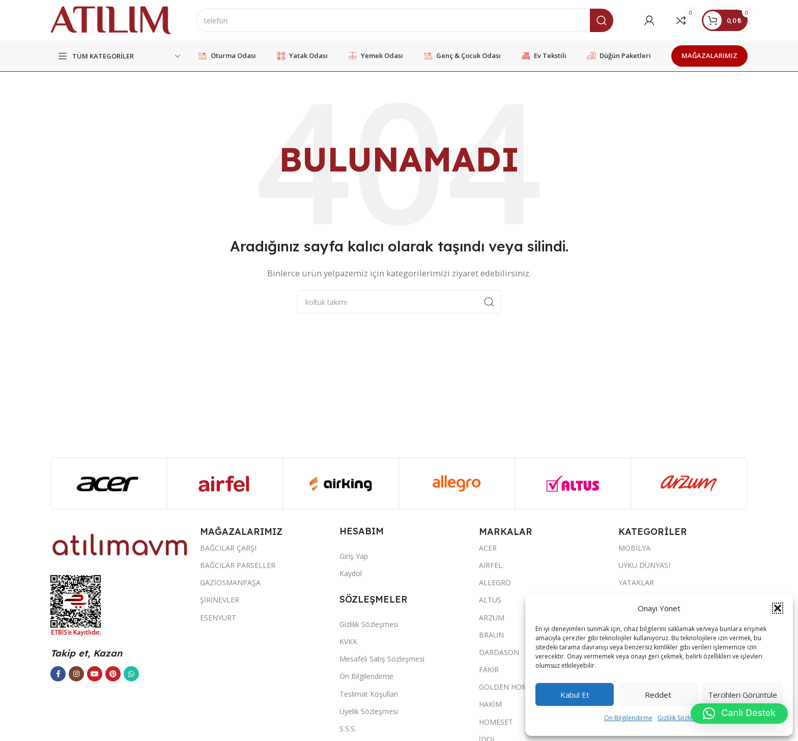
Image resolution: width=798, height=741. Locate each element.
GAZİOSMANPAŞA (230, 582)
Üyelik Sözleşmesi (368, 711)
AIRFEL (490, 565)
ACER (488, 548)
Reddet (658, 695)
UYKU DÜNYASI (644, 565)
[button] (778, 608)
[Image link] (120, 544)
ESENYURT (218, 617)
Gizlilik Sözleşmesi (683, 718)
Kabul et (574, 695)
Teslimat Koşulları (368, 694)
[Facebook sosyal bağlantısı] (58, 673)
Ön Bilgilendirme (628, 718)
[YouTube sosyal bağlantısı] (94, 673)
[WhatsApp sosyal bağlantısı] (131, 673)
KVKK (348, 641)
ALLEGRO (495, 582)
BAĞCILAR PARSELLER (237, 565)
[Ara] (404, 20)
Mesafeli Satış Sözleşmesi (381, 659)
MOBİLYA (634, 548)
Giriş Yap (353, 556)
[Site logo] (110, 19)
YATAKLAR (636, 582)
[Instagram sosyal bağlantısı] (76, 673)
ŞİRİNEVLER (219, 600)
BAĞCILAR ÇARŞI (228, 548)
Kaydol (350, 573)
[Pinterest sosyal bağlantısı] (113, 673)
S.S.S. (347, 728)
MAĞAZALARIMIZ (709, 55)
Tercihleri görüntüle (742, 695)
